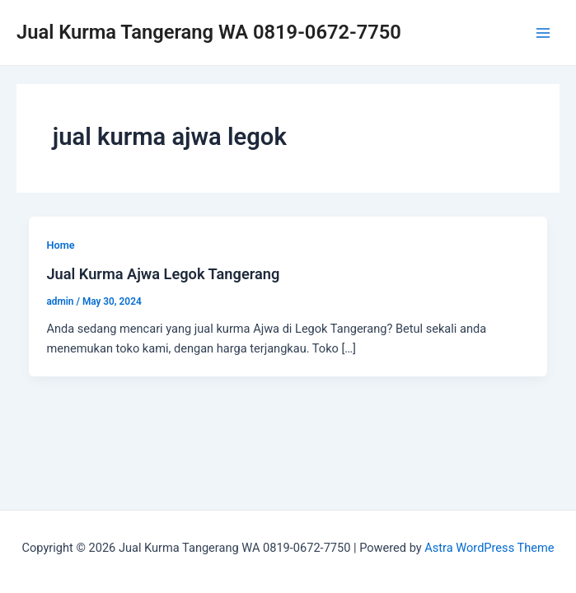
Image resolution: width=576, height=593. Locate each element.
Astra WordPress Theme (489, 547)
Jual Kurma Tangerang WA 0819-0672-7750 (208, 32)
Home (60, 245)
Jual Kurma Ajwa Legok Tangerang (162, 273)
